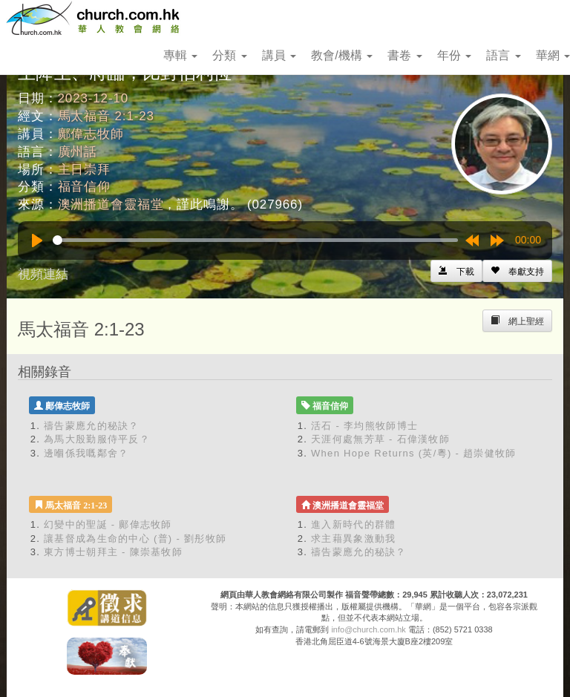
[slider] (255, 240)
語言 (503, 55)
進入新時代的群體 (353, 524)
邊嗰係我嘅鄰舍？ (86, 453)
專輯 (180, 55)
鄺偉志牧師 (91, 134)
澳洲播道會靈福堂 (111, 204)
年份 (454, 55)
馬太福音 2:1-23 (106, 116)
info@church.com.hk (368, 629)
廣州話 (78, 152)
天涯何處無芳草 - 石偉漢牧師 (380, 439)
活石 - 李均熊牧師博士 (364, 425)
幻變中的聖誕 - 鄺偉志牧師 (108, 524)
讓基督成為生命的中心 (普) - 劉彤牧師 (135, 538)
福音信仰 (84, 187)
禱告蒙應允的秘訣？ (92, 425)
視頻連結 (43, 274)
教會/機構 (342, 55)
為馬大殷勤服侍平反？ (97, 439)
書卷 (404, 55)
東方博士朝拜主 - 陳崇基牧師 (113, 551)
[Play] (37, 240)
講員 (279, 55)
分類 (229, 55)
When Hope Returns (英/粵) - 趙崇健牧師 (414, 453)
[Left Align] (517, 271)
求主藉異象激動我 (353, 538)
